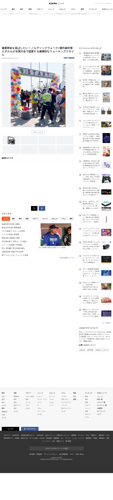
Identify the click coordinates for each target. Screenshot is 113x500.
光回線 (17, 465)
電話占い (94, 462)
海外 (21, 9)
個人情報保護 (63, 481)
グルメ (39, 435)
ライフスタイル (66, 429)
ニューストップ (99, 3)
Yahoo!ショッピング (102, 377)
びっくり (52, 423)
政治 (3, 429)
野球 (27, 426)
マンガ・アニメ (42, 426)
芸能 (29, 9)
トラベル (64, 432)
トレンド (51, 9)
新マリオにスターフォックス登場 (15, 255)
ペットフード (46, 468)
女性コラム (64, 426)
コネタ (51, 426)
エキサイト (108, 3)
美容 (107, 465)
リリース (100, 423)
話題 (74, 426)
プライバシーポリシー (51, 481)
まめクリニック (50, 462)
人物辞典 (100, 435)
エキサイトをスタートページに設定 (56, 475)
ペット (51, 432)
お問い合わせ (79, 481)
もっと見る (106, 350)
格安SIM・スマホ (104, 462)
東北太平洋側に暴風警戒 (11, 228)
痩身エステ (60, 468)
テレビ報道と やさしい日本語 (13, 231)
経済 (3, 426)
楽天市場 (90, 377)
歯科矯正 (102, 465)
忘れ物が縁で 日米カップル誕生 (14, 241)
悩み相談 (49, 465)
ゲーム (39, 429)
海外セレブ (17, 432)
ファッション (41, 438)
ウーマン (68, 465)
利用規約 (39, 481)
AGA (53, 468)
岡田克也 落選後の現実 (11, 238)
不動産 (95, 465)
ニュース (3, 9)
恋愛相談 (56, 465)
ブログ (87, 462)
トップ (6, 218)
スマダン (64, 423)
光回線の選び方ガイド (28, 462)
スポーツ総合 (30, 423)
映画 (15, 426)
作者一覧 (100, 426)
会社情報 (32, 481)
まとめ (4, 432)
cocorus (42, 465)
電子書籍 (68, 468)
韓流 (15, 435)
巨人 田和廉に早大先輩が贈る (13, 248)
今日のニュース (107, 9)
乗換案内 (88, 465)
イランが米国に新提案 (10, 234)
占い (62, 465)
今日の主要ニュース (66, 257)
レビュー (40, 423)
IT (38, 432)
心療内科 (73, 462)
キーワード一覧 (102, 432)
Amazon (82, 377)
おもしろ (63, 9)
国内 (13, 9)
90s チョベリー (66, 435)
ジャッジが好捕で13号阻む (12, 245)
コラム (73, 9)
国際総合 (4, 438)
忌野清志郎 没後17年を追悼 (12, 252)
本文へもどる (38, 132)
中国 (3, 441)
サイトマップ (101, 438)
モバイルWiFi (34, 465)
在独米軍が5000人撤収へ (11, 224)
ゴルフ (28, 432)
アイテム (81, 462)
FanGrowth (39, 462)
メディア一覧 (101, 429)
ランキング (93, 9)
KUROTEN (15, 462)
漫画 (82, 9)
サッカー (28, 429)
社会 (3, 423)
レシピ (75, 465)
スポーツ (40, 9)
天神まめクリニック (62, 462)
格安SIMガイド (8, 465)
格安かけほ (24, 465)
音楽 (15, 429)
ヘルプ (99, 441)
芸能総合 (16, 423)
